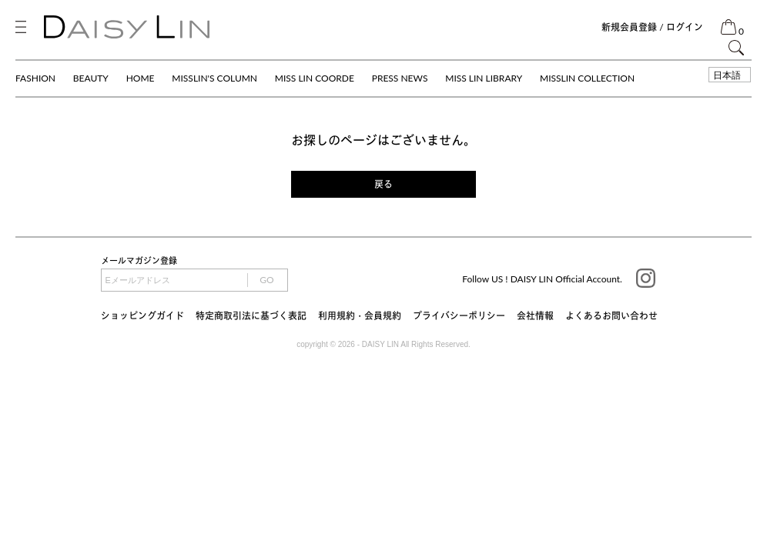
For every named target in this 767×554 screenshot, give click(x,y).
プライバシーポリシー (459, 316)
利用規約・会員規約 (359, 316)
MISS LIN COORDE (314, 78)
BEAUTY (91, 78)
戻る (383, 184)
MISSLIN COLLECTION (587, 78)
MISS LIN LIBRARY (483, 78)
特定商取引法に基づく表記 (251, 316)
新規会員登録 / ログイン (652, 27)
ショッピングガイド (142, 316)
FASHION (35, 78)
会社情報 (535, 316)
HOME (140, 78)
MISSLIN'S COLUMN (214, 78)
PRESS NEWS (400, 78)
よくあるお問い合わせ (611, 316)
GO (266, 279)
